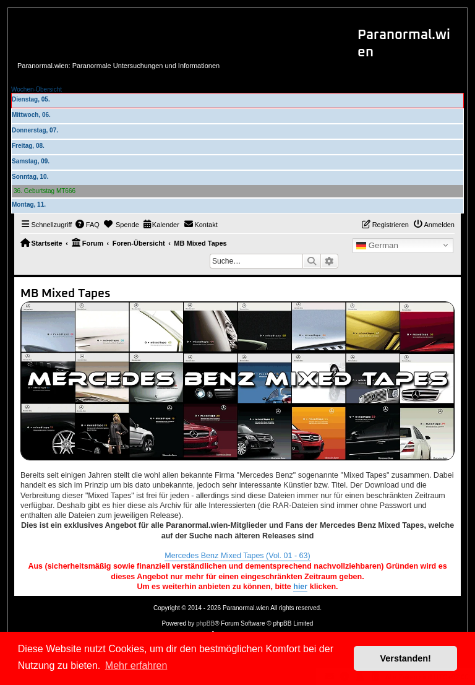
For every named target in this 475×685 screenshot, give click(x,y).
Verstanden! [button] (405, 658)
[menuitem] (87, 224)
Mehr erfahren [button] (136, 665)
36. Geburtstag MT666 (44, 190)
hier (300, 586)
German (377, 246)
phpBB (205, 623)
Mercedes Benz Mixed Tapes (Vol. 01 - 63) (237, 555)
